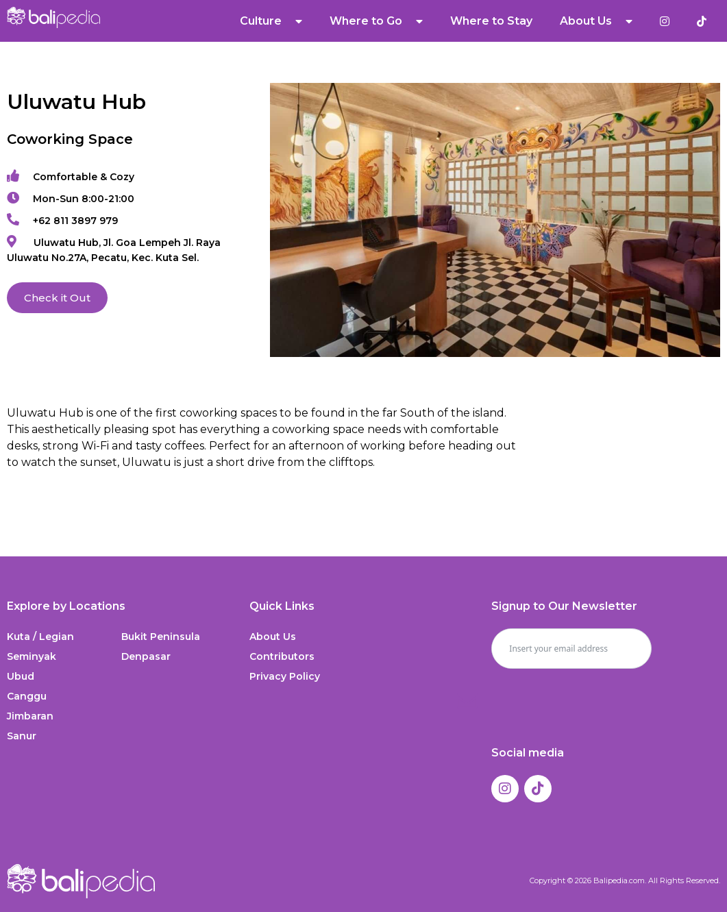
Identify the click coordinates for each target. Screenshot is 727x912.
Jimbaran (30, 716)
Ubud (20, 676)
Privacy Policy (284, 676)
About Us (596, 21)
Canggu (27, 696)
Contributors (282, 656)
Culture (271, 21)
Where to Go (376, 21)
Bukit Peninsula (160, 636)
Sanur (21, 736)
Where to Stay (491, 20)
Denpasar (146, 656)
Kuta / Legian (40, 636)
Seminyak (31, 656)
